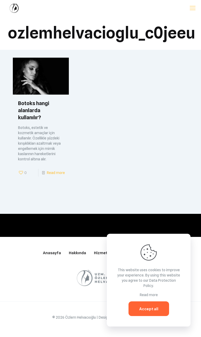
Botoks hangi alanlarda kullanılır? (33, 110)
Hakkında (77, 253)
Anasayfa (52, 253)
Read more (56, 173)
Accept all (148, 308)
